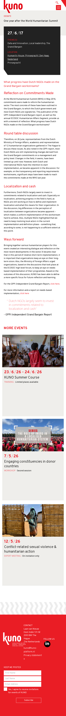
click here (54, 283)
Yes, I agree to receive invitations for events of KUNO (21, 690)
